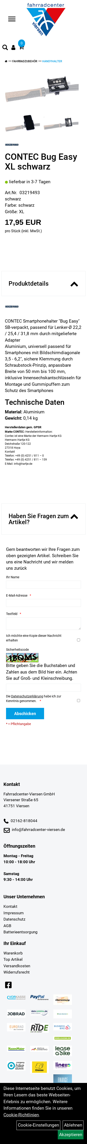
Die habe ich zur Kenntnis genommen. (33, 698)
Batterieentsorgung (20, 932)
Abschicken (25, 713)
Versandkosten (16, 966)
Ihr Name (12, 577)
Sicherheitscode (17, 649)
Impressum (13, 913)
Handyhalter (52, 61)
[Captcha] (43, 688)
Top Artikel (13, 959)
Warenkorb (13, 953)
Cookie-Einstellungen (38, 1125)
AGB (7, 925)
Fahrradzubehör (24, 61)
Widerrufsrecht (16, 972)
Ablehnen (73, 1125)
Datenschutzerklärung (27, 696)
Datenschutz (14, 919)
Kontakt (10, 906)
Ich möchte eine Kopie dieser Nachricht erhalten (33, 638)
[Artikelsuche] (5, 48)
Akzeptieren (70, 1134)
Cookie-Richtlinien (21, 1115)
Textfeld (11, 614)
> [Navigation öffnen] (10, 19)
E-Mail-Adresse (16, 595)
